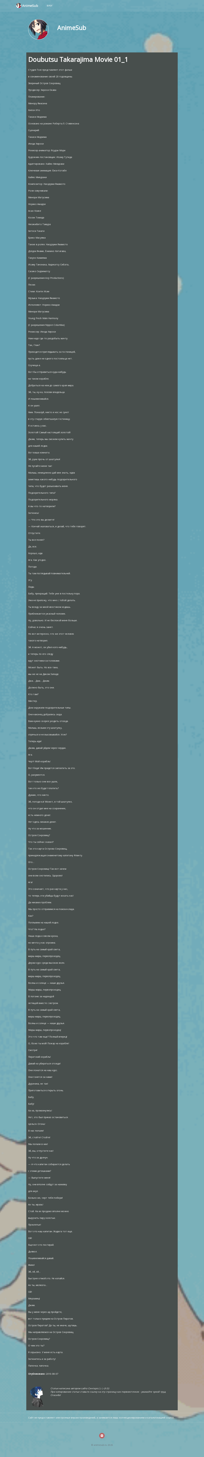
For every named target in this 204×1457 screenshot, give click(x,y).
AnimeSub (27, 5)
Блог (50, 5)
